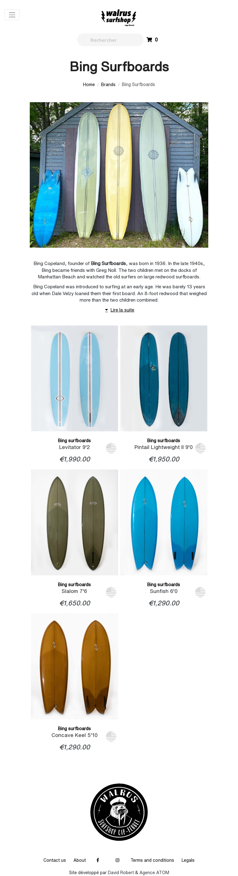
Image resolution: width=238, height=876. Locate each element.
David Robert (121, 872)
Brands (108, 84)
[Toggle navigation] (12, 14)
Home (89, 84)
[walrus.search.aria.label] (110, 39)
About (79, 860)
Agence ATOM (154, 872)
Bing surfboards (74, 440)
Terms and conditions (152, 860)
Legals (188, 860)
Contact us (54, 860)
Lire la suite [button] (119, 310)
